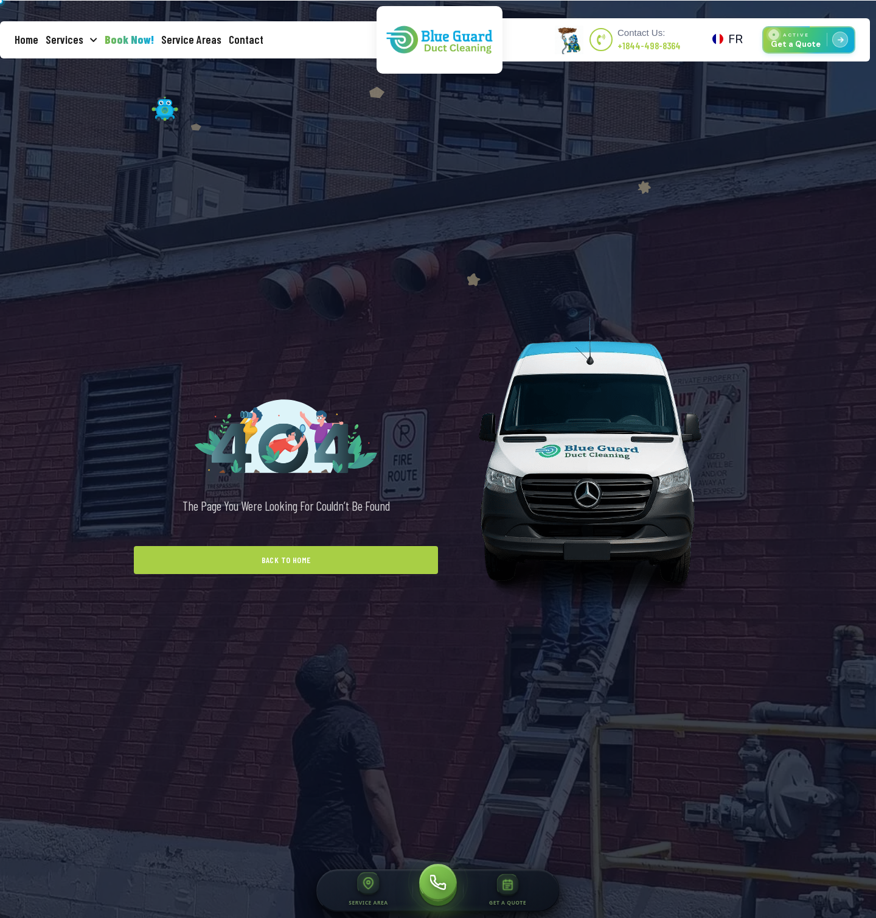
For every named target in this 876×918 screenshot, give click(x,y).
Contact (246, 39)
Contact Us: (641, 32)
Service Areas (191, 39)
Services (71, 40)
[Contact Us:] (601, 39)
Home (26, 39)
